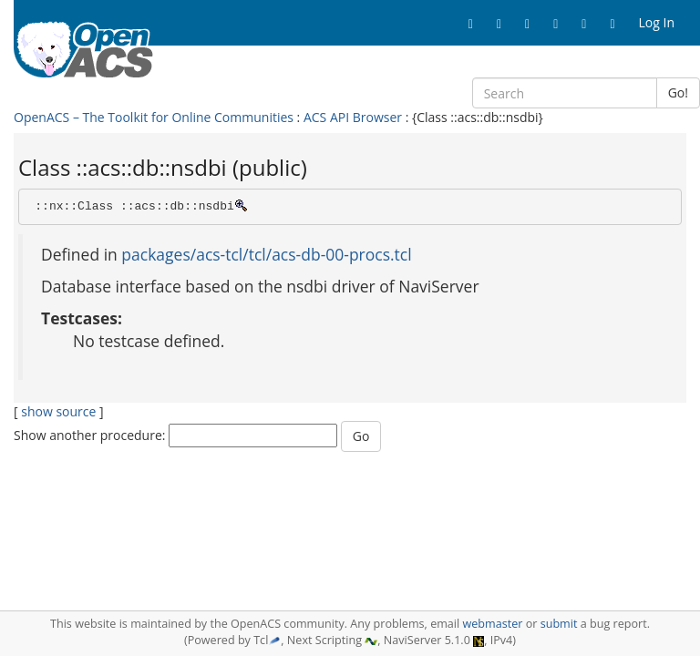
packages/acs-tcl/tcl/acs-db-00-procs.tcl (266, 254)
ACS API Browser (353, 117)
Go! (678, 92)
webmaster (492, 623)
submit (559, 623)
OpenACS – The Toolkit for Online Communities (153, 117)
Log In (656, 22)
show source (58, 411)
